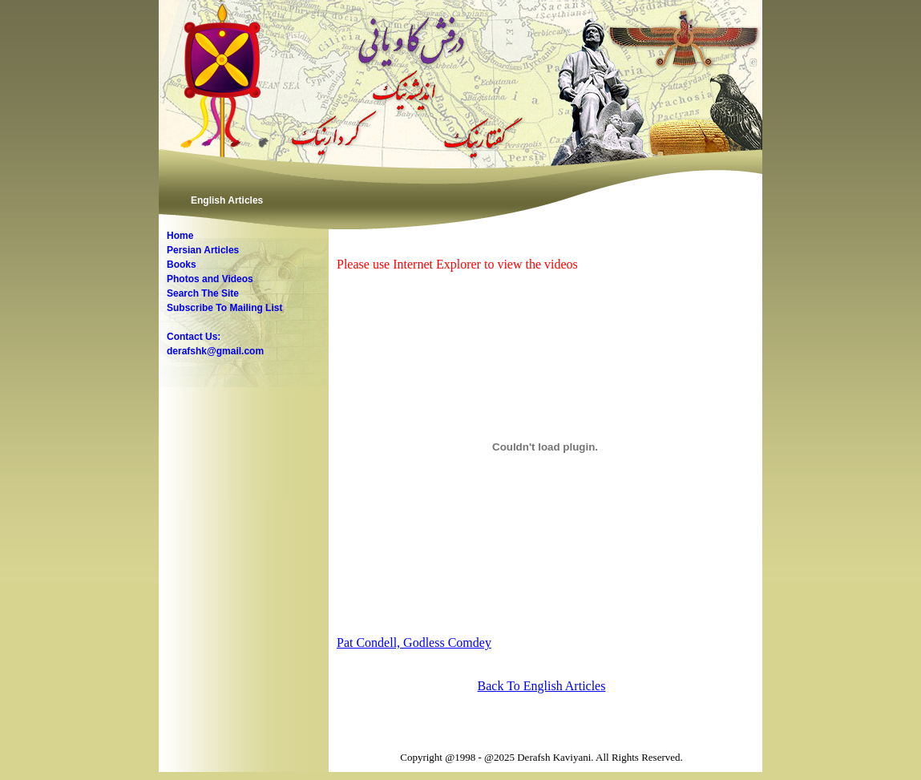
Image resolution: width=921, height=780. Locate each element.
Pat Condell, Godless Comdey (414, 642)
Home (180, 235)
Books (181, 264)
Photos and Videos (210, 279)
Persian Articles (203, 250)
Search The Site (203, 293)
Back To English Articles (542, 686)
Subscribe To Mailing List (224, 307)
